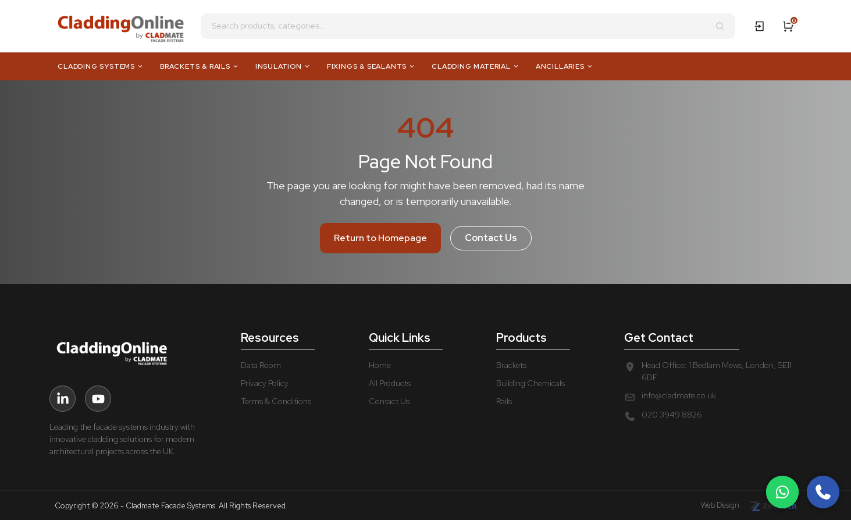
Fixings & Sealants (371, 66)
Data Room (261, 365)
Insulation (283, 66)
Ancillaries (564, 66)
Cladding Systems (101, 66)
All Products (390, 383)
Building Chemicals (530, 383)
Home (380, 365)
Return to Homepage (380, 238)
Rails (504, 401)
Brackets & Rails (199, 66)
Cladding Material (475, 66)
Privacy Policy (265, 383)
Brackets (511, 365)
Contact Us (491, 238)
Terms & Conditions (276, 401)
